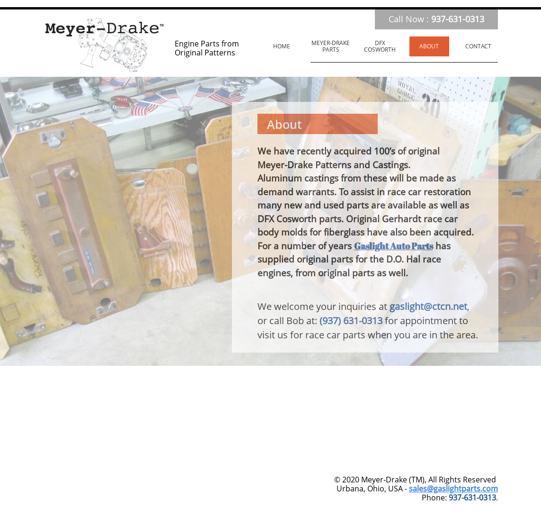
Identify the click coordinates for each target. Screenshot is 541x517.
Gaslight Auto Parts (393, 246)
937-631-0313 (472, 497)
